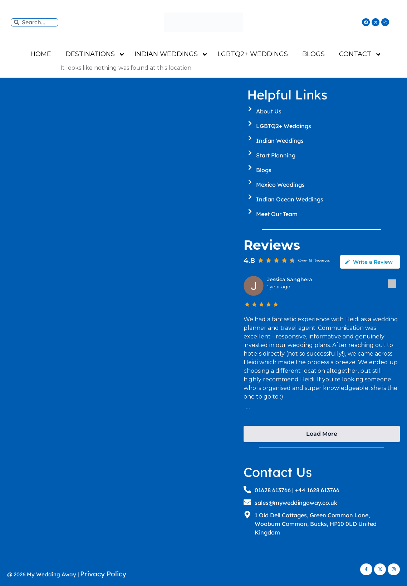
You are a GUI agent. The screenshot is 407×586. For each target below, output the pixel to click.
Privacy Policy (103, 574)
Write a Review (368, 262)
